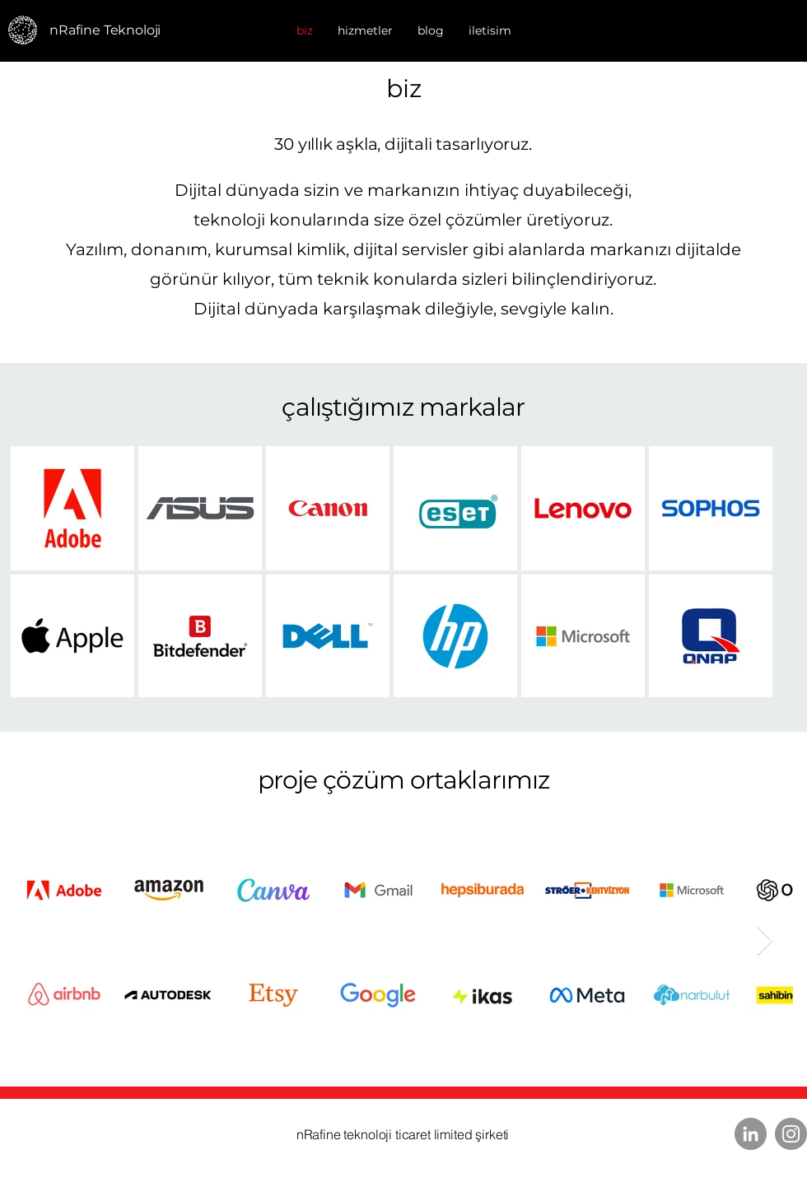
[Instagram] (791, 1134)
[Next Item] (764, 941)
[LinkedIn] (751, 1134)
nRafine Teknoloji (105, 30)
